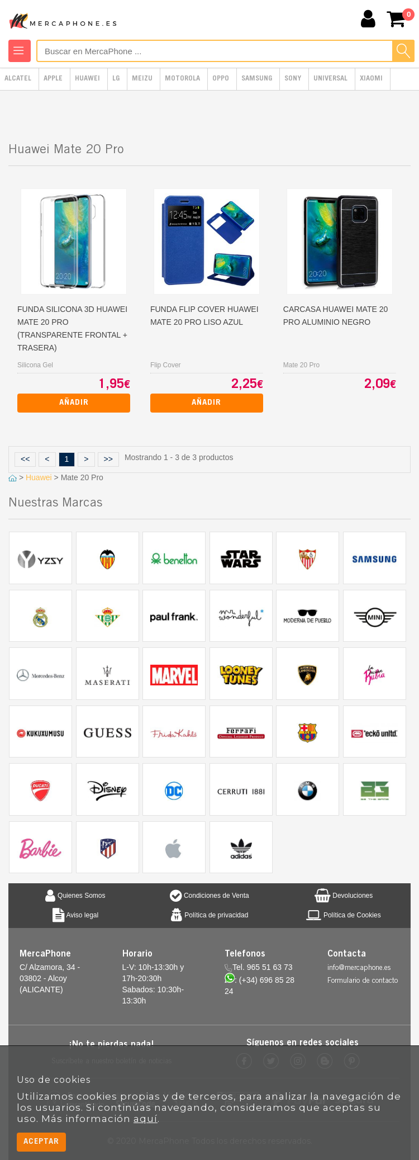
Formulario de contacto (362, 981)
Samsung (256, 79)
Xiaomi (371, 79)
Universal (330, 79)
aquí (146, 1118)
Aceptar (41, 1142)
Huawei (87, 79)
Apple (53, 79)
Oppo (220, 79)
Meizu (142, 79)
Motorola (182, 79)
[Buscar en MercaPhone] (225, 51)
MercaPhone (64, 20)
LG (116, 79)
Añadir (74, 403)
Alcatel (17, 79)
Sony (292, 79)
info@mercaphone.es (359, 968)
